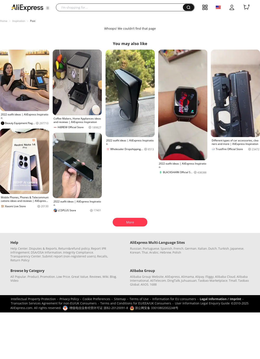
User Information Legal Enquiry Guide (202, 303)
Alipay (199, 277)
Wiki (105, 277)
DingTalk (173, 280)
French (179, 248)
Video (14, 280)
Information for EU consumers (174, 299)
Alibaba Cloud (225, 277)
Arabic (154, 252)
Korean (135, 252)
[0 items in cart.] (246, 7)
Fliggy (209, 277)
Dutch (212, 248)
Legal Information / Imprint (220, 299)
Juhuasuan (189, 280)
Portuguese (151, 248)
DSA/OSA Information (46, 252)
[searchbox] (121, 7)
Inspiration (18, 21)
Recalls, (102, 256)
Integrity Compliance (78, 252)
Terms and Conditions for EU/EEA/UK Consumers (135, 303)
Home (3, 21)
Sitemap (120, 299)
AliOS (144, 284)
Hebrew (165, 252)
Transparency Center (25, 256)
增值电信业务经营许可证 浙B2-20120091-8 (98, 308)
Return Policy (19, 260)
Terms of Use (139, 299)
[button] (47, 8)
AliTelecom (158, 280)
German (191, 248)
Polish (176, 252)
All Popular (18, 277)
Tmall (233, 280)
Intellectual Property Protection (33, 299)
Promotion (47, 277)
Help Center (19, 248)
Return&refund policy (74, 248)
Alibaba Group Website (147, 277)
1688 (153, 284)
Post (32, 21)
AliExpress (172, 277)
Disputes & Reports (43, 248)
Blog (113, 277)
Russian (135, 248)
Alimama (187, 277)
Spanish (166, 248)
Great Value (79, 277)
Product (33, 277)
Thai (145, 252)
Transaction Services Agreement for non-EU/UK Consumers (54, 303)
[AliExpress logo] (27, 7)
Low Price (63, 277)
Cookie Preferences (96, 299)
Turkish (223, 248)
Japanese (237, 248)
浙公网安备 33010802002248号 (154, 308)
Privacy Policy (69, 299)
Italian (202, 248)
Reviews (95, 277)
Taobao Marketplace (213, 280)
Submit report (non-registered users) (69, 256)
